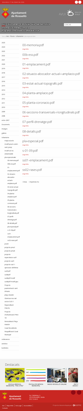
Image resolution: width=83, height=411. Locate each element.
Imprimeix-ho (34, 182)
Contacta (25, 27)
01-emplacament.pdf (36, 64)
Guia (33, 24)
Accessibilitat (28, 406)
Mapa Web (10, 406)
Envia (25, 182)
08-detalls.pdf (31, 131)
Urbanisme (19, 36)
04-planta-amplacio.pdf (37, 93)
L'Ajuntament (12, 24)
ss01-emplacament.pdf (37, 160)
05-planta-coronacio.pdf (38, 102)
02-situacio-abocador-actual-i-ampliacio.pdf (51, 74)
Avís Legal (18, 406)
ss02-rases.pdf (32, 170)
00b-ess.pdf (30, 55)
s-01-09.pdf (30, 150)
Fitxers (12, 36)
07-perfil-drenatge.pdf (37, 122)
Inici (3, 24)
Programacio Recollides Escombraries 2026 (20, 30)
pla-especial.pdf (32, 141)
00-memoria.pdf (33, 45)
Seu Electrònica (42, 24)
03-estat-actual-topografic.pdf (42, 83)
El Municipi (24, 24)
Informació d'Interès (11, 27)
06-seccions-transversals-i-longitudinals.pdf (51, 112)
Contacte (5, 408)
